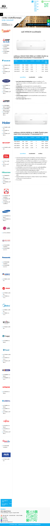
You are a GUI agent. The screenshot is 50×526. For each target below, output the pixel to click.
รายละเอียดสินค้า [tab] (32, 77)
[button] (2, 19)
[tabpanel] (31, 90)
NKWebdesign (37, 524)
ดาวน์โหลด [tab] (40, 77)
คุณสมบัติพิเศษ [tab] (23, 77)
